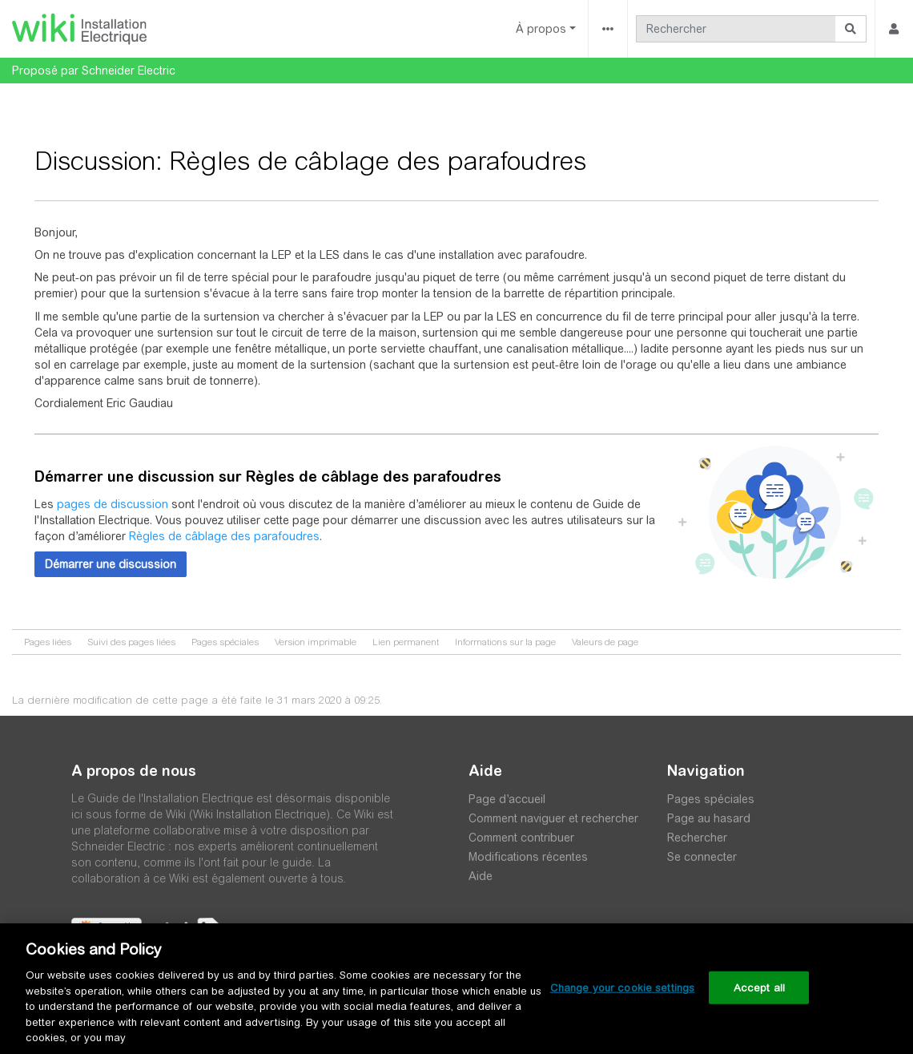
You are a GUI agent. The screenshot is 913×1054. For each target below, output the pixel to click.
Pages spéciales (225, 642)
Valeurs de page (605, 642)
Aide (481, 876)
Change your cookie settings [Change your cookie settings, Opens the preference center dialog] (622, 987)
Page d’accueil (507, 799)
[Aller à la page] (851, 28)
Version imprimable (315, 642)
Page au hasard (708, 818)
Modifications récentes (528, 856)
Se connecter (702, 856)
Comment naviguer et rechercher (553, 818)
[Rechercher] (736, 28)
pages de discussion (112, 504)
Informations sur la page (505, 642)
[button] (110, 564)
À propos (541, 28)
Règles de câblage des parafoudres (224, 536)
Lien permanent (405, 642)
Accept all (759, 987)
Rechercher (697, 837)
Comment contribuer (521, 837)
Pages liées (47, 642)
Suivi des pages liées (131, 642)
